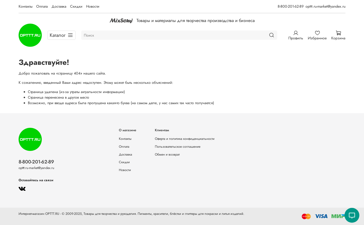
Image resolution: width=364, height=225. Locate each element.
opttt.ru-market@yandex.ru (325, 6)
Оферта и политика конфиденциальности (184, 138)
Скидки (76, 6)
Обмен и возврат (167, 154)
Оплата (42, 6)
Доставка (59, 6)
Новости (92, 6)
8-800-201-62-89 (291, 6)
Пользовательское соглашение (177, 146)
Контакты (25, 6)
